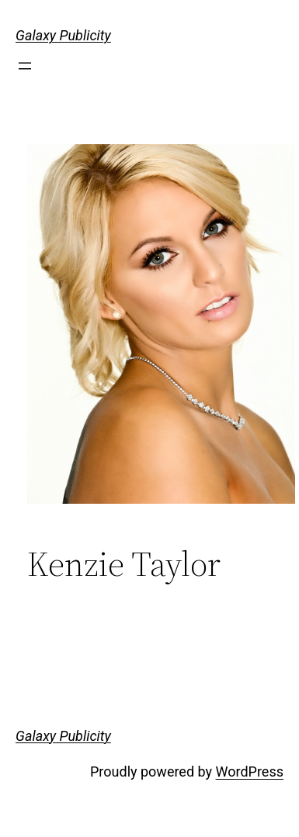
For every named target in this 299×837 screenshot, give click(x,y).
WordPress (249, 771)
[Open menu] (25, 66)
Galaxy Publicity (63, 35)
